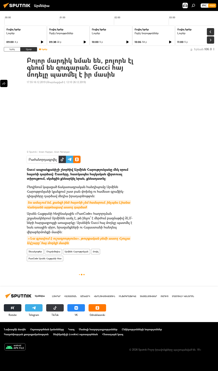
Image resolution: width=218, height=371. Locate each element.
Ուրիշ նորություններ (61, 33)
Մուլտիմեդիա (53, 251)
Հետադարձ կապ (112, 334)
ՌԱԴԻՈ (164, 296)
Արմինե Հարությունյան (76, 251)
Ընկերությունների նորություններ (142, 329)
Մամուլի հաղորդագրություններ (98, 329)
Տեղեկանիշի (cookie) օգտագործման (75, 334)
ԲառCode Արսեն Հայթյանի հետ (45, 258)
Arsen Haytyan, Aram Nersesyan (54, 151)
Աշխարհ (85, 296)
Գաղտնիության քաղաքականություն (26, 334)
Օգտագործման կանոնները (47, 329)
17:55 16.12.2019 (36, 82)
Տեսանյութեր (35, 251)
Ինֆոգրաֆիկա (127, 296)
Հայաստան (70, 296)
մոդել (95, 251)
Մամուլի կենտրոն (183, 296)
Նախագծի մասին (15, 329)
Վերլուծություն (104, 296)
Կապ (71, 329)
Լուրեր (10, 33)
